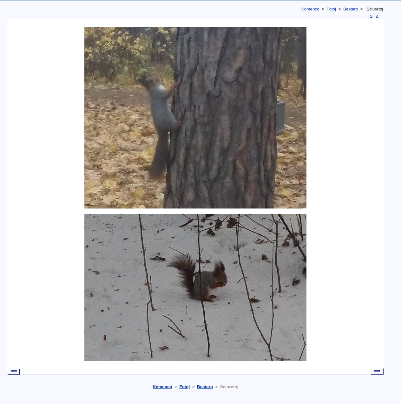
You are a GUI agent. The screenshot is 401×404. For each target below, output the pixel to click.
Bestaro (350, 9)
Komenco (310, 9)
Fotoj (331, 9)
